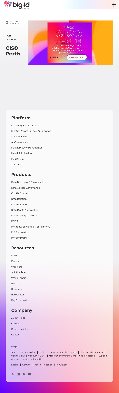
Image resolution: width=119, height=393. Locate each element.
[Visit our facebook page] (24, 374)
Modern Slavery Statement (62, 356)
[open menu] (114, 5)
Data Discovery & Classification (28, 182)
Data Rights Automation (24, 210)
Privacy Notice (28, 352)
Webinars (16, 267)
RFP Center (17, 294)
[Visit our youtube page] (29, 374)
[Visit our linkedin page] (18, 374)
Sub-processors (87, 356)
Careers (15, 323)
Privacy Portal (19, 238)
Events (15, 261)
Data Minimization (21, 153)
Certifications (18, 356)
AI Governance (19, 142)
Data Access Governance (25, 188)
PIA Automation (20, 232)
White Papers (18, 278)
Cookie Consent (20, 193)
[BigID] (17, 4)
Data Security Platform (24, 215)
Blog (13, 283)
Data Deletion (19, 199)
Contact (15, 334)
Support (103, 356)
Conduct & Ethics (36, 356)
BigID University (20, 300)
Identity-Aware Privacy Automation (31, 131)
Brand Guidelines (20, 329)
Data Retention (19, 204)
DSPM (14, 221)
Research (16, 289)
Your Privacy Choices (61, 352)
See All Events (13, 22)
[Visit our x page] (12, 374)
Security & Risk (19, 136)
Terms (14, 352)
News (14, 255)
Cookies (43, 352)
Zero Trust (16, 164)
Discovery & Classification (25, 125)
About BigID (18, 318)
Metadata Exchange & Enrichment (30, 226)
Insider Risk (17, 159)
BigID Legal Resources (91, 352)
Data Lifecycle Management (27, 147)
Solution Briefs (19, 272)
